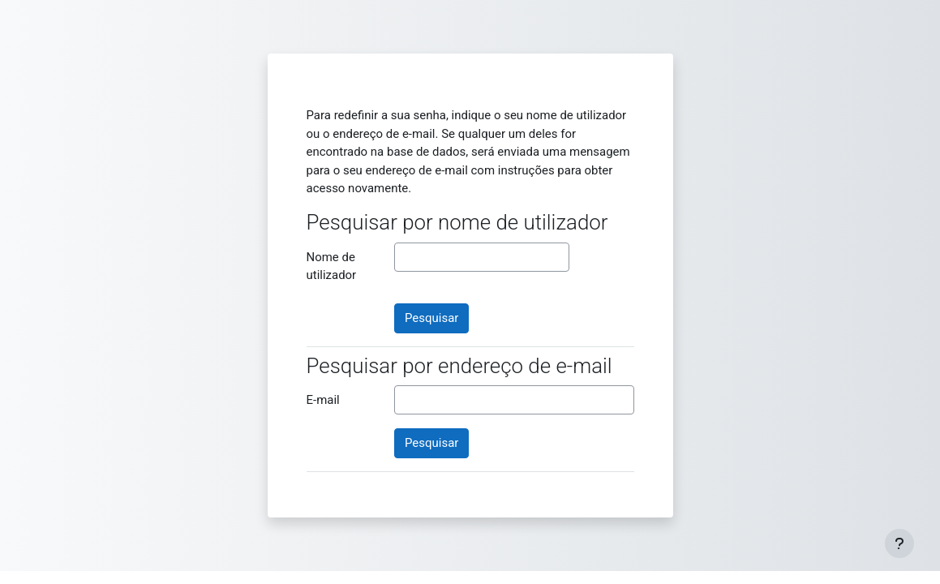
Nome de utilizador (332, 266)
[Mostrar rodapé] (899, 543)
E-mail (323, 400)
